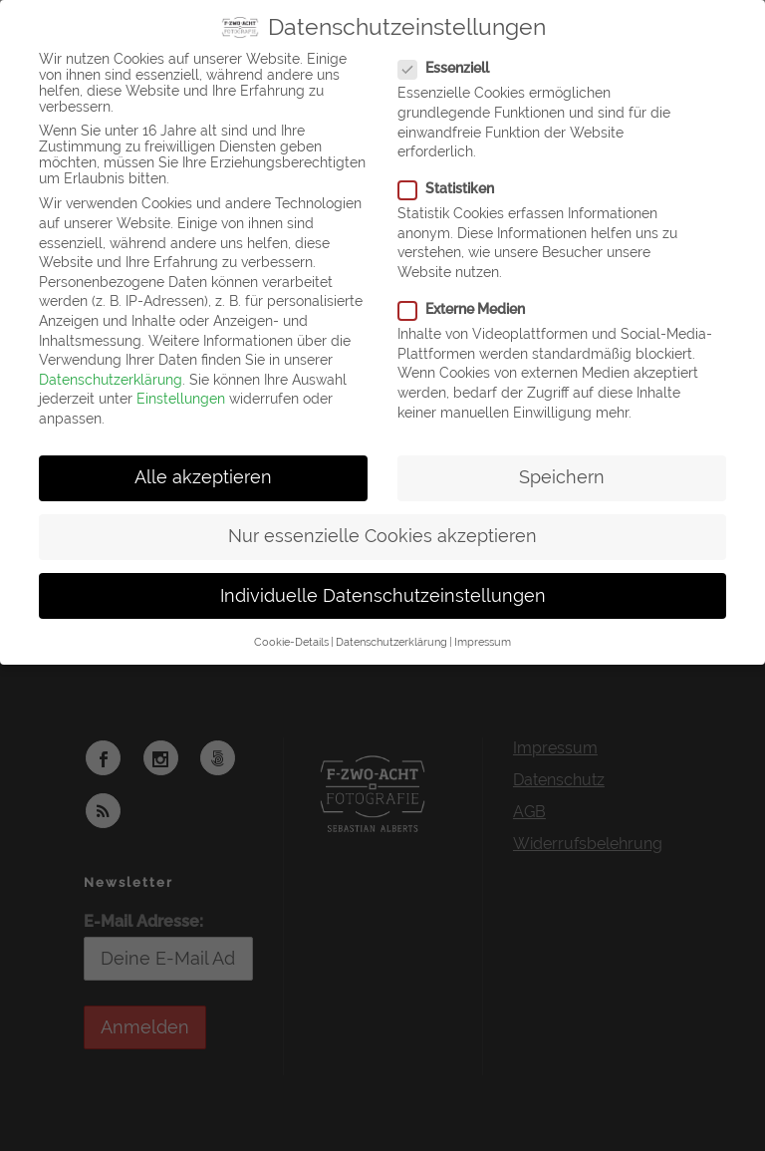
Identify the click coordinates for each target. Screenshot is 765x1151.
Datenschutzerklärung (110, 380)
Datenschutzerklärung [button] (391, 642)
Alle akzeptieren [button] (203, 477)
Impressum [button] (482, 642)
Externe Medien (469, 309)
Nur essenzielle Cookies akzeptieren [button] (382, 536)
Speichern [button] (562, 477)
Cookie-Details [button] (291, 642)
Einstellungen (180, 399)
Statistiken (454, 188)
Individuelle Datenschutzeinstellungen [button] (383, 596)
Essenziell (451, 68)
